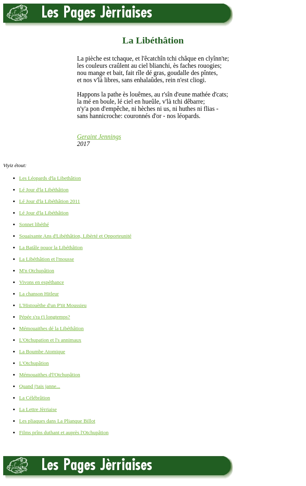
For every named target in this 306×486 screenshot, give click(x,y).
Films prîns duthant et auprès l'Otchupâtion (63, 432)
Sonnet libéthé (34, 224)
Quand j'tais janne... (39, 386)
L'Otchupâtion (34, 363)
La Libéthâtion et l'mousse (46, 259)
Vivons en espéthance (41, 282)
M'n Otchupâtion (36, 270)
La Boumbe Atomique (42, 351)
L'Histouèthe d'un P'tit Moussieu (52, 305)
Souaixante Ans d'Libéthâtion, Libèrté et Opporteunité (75, 236)
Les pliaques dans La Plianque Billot (57, 421)
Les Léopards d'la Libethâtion (50, 178)
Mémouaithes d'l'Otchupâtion (49, 375)
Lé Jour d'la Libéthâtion (44, 190)
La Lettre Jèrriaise (38, 409)
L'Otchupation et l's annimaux (50, 340)
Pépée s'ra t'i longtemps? (44, 317)
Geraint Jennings (99, 136)
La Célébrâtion (34, 398)
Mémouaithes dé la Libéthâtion (51, 328)
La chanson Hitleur (39, 294)
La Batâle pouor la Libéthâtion (51, 247)
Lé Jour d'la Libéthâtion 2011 (49, 201)
